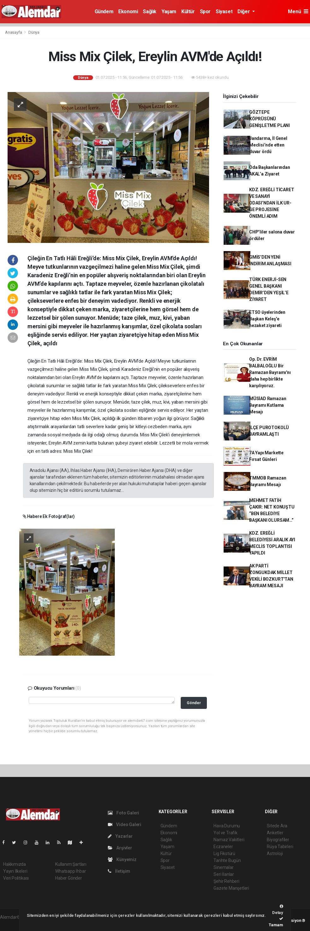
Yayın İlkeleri (15, 871)
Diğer (244, 11)
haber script (11, 923)
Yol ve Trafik (225, 832)
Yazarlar (120, 836)
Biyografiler (278, 839)
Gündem (104, 11)
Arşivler (120, 847)
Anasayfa (14, 32)
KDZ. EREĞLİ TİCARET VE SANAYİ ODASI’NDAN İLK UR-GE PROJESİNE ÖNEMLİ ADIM (271, 203)
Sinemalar (223, 867)
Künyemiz (122, 859)
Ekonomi (128, 11)
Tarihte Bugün (227, 860)
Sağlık (149, 11)
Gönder (194, 702)
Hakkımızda (14, 864)
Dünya (33, 32)
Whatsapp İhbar (70, 871)
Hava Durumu (226, 825)
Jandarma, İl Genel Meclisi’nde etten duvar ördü (268, 145)
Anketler (275, 832)
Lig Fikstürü (224, 853)
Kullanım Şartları (70, 864)
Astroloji (275, 853)
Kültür (188, 11)
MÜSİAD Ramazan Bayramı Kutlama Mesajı (267, 405)
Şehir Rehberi (226, 881)
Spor (205, 11)
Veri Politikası (16, 878)
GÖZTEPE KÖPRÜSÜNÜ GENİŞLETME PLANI (269, 119)
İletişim (119, 871)
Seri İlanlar (223, 874)
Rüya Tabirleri (280, 846)
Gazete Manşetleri (231, 888)
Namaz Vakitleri (228, 839)
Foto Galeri (123, 812)
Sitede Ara (277, 825)
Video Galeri (124, 824)
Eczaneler (223, 846)
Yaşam (168, 11)
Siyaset (224, 11)
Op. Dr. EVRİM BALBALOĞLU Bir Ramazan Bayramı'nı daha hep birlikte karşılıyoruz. (270, 372)
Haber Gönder (68, 878)
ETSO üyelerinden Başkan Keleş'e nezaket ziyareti (267, 319)
